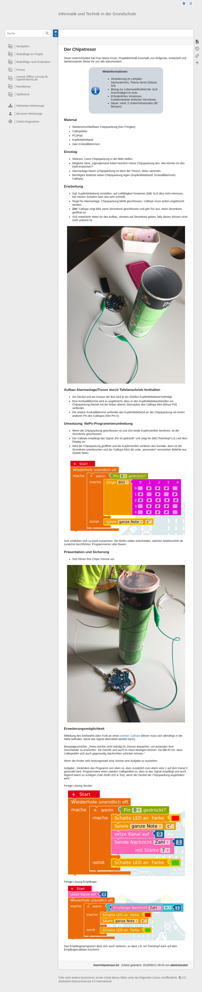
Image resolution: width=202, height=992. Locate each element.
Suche (47, 33)
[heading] (28, 46)
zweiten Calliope (130, 735)
